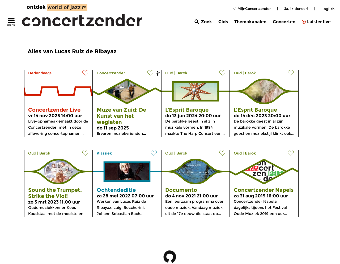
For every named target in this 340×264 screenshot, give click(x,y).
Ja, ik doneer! (296, 8)
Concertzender (111, 73)
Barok (181, 73)
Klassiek (104, 153)
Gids (223, 21)
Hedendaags (40, 73)
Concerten (284, 21)
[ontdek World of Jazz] (67, 7)
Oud (169, 73)
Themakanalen (250, 21)
